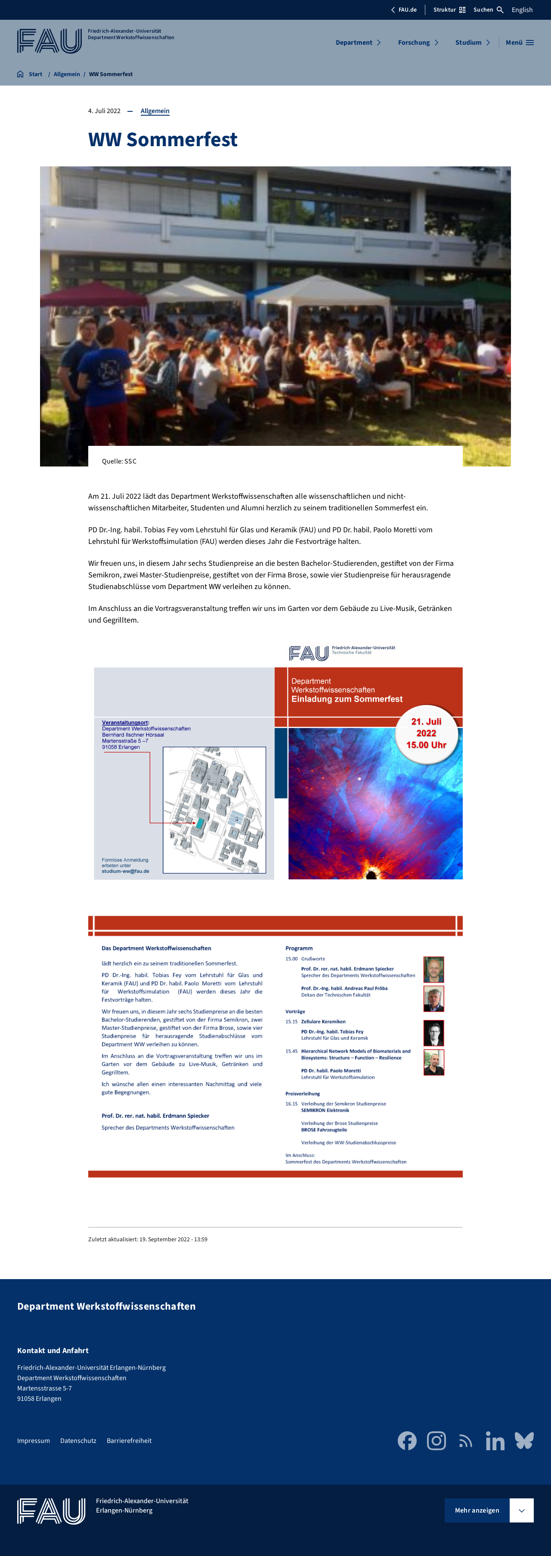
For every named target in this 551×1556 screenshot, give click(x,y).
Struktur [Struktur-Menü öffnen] (449, 10)
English (522, 10)
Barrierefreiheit (129, 1441)
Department (354, 42)
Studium (468, 42)
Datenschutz (78, 1441)
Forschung (414, 42)
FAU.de (403, 10)
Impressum (33, 1441)
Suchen (489, 10)
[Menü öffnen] (520, 42)
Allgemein (155, 111)
